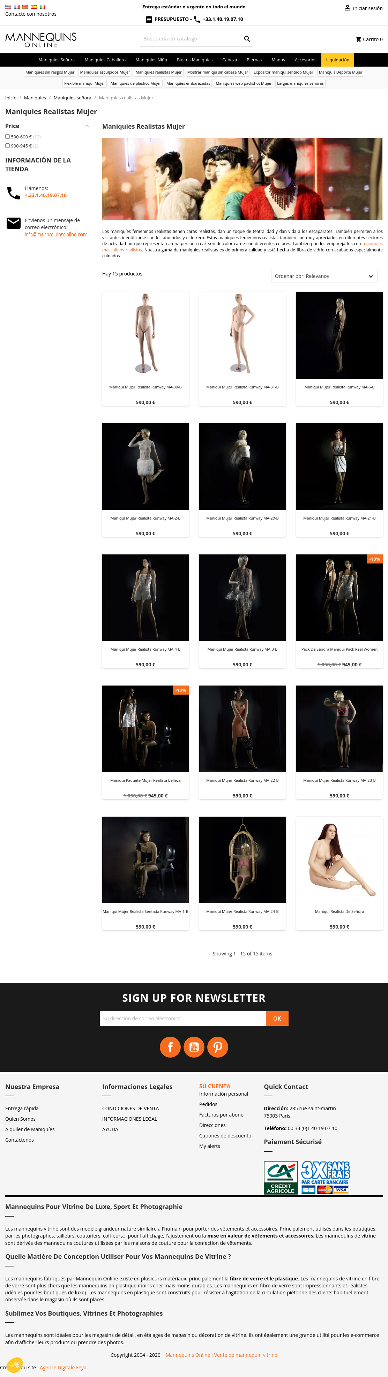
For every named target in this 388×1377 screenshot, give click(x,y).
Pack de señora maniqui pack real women (339, 649)
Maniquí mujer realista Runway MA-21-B (339, 518)
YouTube (194, 1047)
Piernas (254, 60)
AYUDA (110, 1129)
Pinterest (217, 1047)
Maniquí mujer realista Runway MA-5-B (339, 386)
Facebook (170, 1047)
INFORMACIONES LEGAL (129, 1118)
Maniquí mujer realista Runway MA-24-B (242, 911)
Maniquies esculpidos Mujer (105, 72)
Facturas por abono (221, 1114)
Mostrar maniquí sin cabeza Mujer (217, 72)
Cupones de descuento (225, 1135)
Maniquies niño (151, 60)
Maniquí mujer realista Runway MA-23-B (339, 780)
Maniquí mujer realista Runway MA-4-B (146, 649)
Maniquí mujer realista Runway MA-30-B (145, 386)
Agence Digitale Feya (63, 1367)
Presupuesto (167, 19)
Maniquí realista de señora (339, 911)
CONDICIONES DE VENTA (130, 1108)
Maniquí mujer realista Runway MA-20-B (242, 518)
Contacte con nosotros (31, 13)
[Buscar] (197, 38)
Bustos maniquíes (194, 60)
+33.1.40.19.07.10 (218, 19)
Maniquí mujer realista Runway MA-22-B (242, 780)
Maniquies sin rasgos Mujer (49, 72)
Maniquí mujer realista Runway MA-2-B (146, 518)
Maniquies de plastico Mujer (136, 83)
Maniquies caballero (105, 60)
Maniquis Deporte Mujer (341, 72)
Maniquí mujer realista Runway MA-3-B (242, 649)
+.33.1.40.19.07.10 (46, 195)
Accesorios (305, 60)
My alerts (209, 1146)
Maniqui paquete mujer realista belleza (145, 780)
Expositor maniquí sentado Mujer (283, 72)
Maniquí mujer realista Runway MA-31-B (242, 386)
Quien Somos (20, 1118)
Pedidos (208, 1104)
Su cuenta (215, 1086)
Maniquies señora (57, 60)
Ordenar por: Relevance (302, 276)
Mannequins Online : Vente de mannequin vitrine (221, 1355)
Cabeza (230, 60)
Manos (278, 60)
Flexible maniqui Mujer (84, 83)
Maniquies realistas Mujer (159, 72)
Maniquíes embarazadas (188, 83)
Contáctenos (19, 1139)
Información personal (223, 1093)
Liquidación (338, 60)
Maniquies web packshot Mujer (243, 83)
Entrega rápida (22, 1108)
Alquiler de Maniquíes (30, 1129)
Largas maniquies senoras (300, 83)
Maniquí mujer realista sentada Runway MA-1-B (145, 911)
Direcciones (212, 1125)
